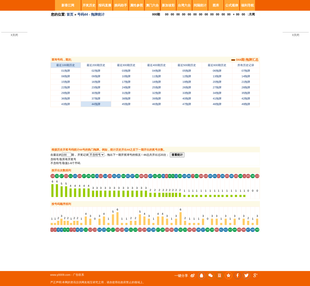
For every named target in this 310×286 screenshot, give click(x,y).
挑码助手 (120, 5)
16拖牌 (96, 81)
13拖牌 (217, 76)
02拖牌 (96, 70)
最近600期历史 (217, 65)
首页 (70, 14)
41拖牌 (217, 98)
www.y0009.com (60, 274)
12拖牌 (186, 76)
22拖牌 (65, 87)
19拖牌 (186, 81)
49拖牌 (246, 104)
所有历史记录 (245, 65)
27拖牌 (217, 87)
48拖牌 (217, 104)
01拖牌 (65, 70)
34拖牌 (217, 93)
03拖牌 (126, 70)
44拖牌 (96, 104)
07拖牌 (246, 70)
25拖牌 (156, 87)
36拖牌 (65, 98)
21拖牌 (246, 81)
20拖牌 (217, 81)
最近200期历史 (96, 65)
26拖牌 (186, 87)
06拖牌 (217, 70)
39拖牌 (156, 98)
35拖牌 (246, 93)
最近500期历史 (187, 65)
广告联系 (78, 274)
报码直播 (104, 5)
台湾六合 (184, 5)
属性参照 (136, 5)
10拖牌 (126, 76)
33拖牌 (186, 93)
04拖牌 (156, 70)
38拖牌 (126, 98)
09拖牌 (96, 76)
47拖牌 (186, 104)
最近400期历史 (156, 65)
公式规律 (231, 5)
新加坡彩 (168, 5)
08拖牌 (65, 76)
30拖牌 (96, 93)
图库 (216, 5)
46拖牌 (156, 104)
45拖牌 (126, 104)
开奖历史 (89, 5)
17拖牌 (126, 81)
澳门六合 (152, 5)
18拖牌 (156, 81)
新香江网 (67, 5)
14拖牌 (246, 76)
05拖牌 (186, 70)
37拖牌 (96, 98)
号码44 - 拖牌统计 (91, 14)
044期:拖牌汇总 (244, 59)
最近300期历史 (126, 65)
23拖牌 (96, 87)
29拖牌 (65, 93)
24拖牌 (126, 87)
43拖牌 (65, 104)
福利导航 (247, 5)
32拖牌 (156, 93)
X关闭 (14, 35)
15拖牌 (65, 81)
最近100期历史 (65, 65)
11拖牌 (156, 76)
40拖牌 (186, 98)
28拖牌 (246, 87)
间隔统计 (200, 5)
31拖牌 (126, 93)
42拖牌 (246, 98)
